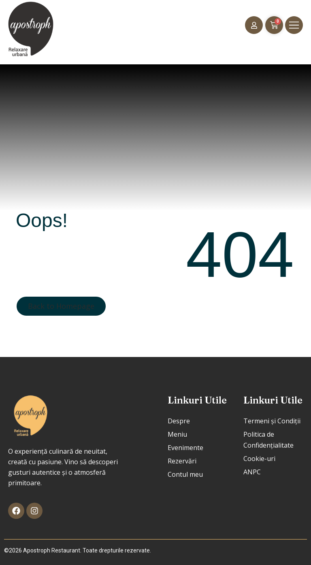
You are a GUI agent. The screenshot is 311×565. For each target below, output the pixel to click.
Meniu (177, 434)
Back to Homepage (61, 306)
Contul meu (185, 474)
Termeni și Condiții (271, 420)
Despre (179, 420)
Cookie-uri (259, 458)
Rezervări (182, 461)
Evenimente (185, 447)
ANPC (252, 471)
